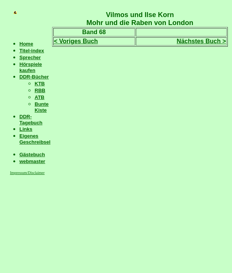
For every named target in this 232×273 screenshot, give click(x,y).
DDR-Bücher (34, 77)
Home (26, 44)
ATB (39, 97)
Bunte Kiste (42, 107)
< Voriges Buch (76, 41)
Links (25, 129)
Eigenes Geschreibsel (35, 139)
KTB (40, 83)
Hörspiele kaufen (30, 67)
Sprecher (30, 57)
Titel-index (31, 50)
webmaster (32, 161)
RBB (40, 90)
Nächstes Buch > (201, 41)
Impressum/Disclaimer (27, 173)
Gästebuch (32, 154)
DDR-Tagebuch (30, 120)
